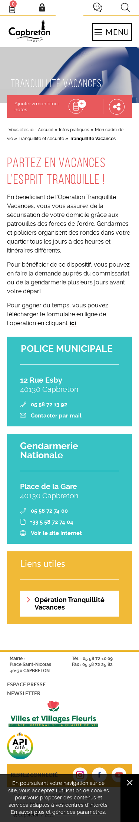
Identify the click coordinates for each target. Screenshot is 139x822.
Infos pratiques (74, 129)
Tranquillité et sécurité (41, 138)
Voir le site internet (56, 533)
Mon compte (41, 7)
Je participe (97, 7)
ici (73, 323)
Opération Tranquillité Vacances (69, 603)
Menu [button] (112, 32)
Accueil (45, 129)
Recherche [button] (125, 7)
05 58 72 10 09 (98, 658)
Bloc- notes (15, 5)
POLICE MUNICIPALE (67, 348)
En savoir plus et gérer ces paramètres (58, 812)
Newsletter (23, 693)
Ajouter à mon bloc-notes (36, 106)
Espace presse (26, 684)
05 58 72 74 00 (49, 511)
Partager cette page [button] (116, 106)
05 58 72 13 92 (49, 404)
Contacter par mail (56, 415)
